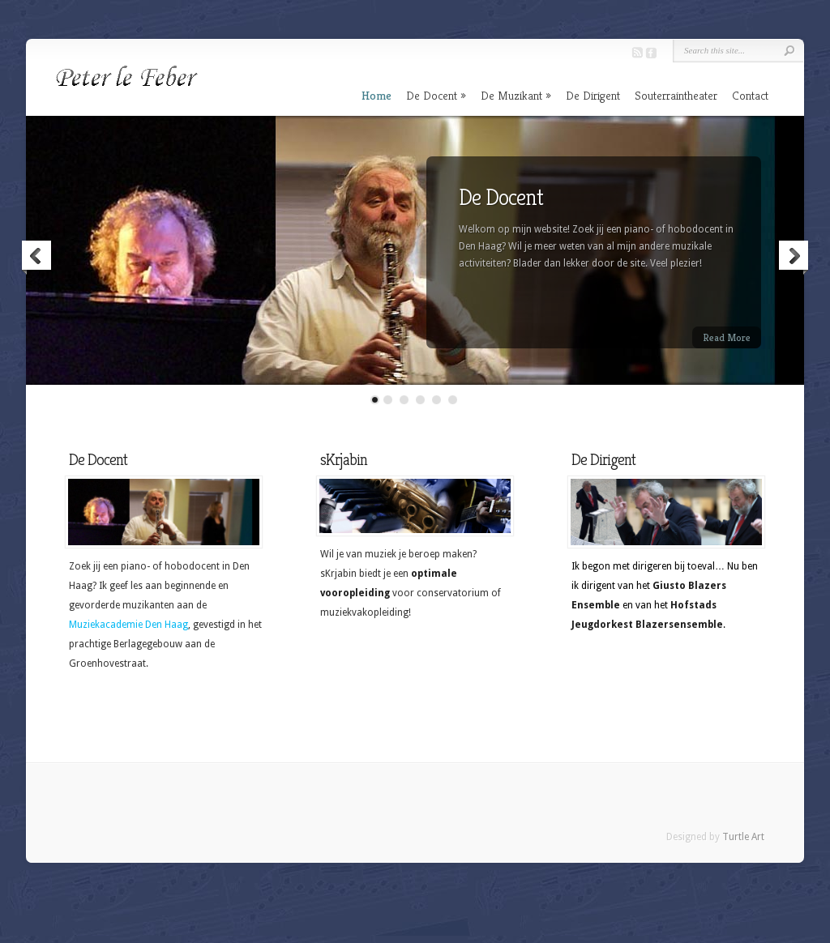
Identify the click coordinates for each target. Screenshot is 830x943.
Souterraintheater (676, 95)
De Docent (431, 95)
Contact (750, 95)
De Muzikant (511, 95)
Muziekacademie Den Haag (128, 624)
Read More (727, 337)
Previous (37, 257)
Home (376, 95)
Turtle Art (743, 837)
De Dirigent (593, 95)
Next (793, 257)
